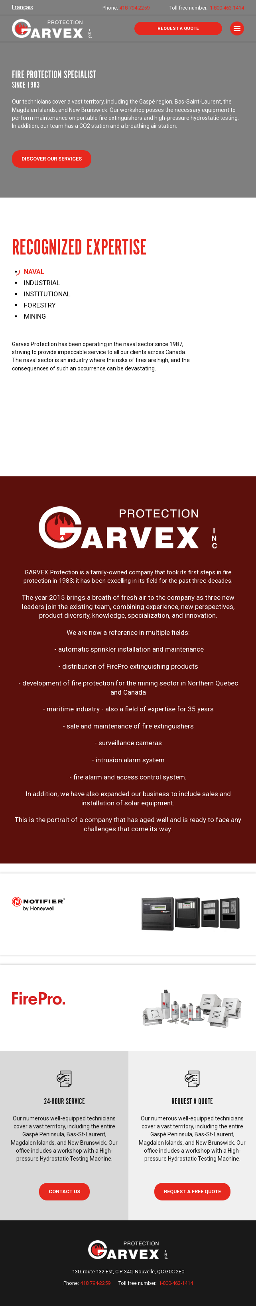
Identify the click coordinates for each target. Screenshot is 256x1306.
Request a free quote (192, 1191)
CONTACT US (64, 1191)
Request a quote (178, 28)
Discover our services (52, 159)
